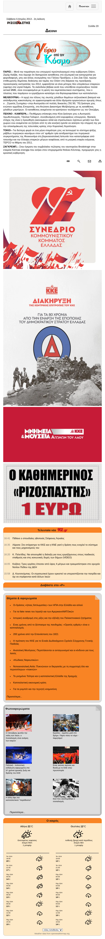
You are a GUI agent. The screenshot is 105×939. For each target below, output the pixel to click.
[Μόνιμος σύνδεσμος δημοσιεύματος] (69, 161)
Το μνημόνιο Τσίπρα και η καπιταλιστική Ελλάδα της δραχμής (45, 676)
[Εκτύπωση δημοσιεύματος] (98, 161)
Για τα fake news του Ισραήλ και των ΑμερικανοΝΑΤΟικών (43, 611)
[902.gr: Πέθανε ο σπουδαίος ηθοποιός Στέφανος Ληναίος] (7, 538)
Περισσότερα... (14, 696)
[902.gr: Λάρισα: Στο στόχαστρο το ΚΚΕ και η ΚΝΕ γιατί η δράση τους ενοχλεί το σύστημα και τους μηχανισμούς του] (7, 544)
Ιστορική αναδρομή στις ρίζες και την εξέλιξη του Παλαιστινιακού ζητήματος (52, 618)
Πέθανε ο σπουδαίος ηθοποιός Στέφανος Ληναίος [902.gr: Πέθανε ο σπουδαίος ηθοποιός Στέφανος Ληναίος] (38, 538)
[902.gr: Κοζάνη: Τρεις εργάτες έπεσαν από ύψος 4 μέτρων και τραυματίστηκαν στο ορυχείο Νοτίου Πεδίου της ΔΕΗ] (7, 564)
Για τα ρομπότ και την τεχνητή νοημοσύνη (35, 689)
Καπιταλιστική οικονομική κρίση (29, 682)
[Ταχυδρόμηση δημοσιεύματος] (89, 161)
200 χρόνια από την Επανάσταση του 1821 (35, 634)
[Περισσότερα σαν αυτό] (78, 161)
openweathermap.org (60, 934)
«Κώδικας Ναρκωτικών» (25, 660)
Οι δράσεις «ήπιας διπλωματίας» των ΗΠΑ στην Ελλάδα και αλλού (48, 605)
